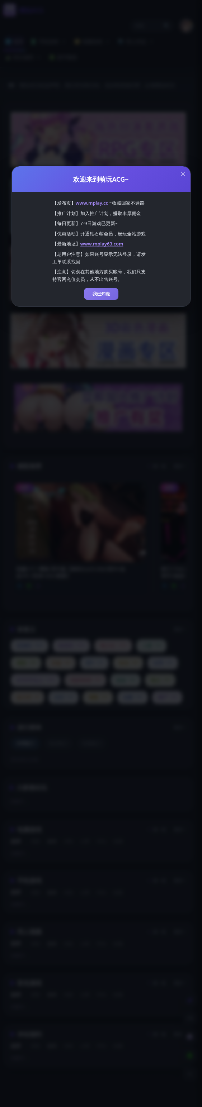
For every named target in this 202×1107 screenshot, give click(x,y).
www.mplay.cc (92, 203)
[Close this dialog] (183, 174)
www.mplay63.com (101, 243)
